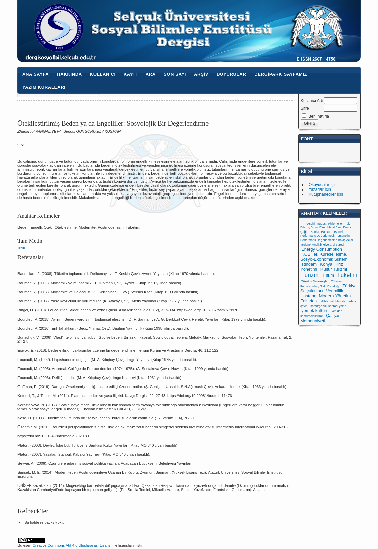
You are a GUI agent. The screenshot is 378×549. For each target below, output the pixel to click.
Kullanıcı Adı (312, 100)
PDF (21, 248)
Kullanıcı (103, 74)
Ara (151, 74)
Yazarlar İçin (320, 189)
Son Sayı (175, 74)
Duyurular (231, 74)
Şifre (305, 108)
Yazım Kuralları (43, 87)
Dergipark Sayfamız (280, 74)
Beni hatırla (318, 116)
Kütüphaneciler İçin (326, 194)
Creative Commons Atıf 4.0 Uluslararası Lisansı (72, 545)
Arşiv (201, 74)
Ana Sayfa (35, 74)
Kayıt (131, 74)
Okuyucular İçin (323, 184)
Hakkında (69, 74)
